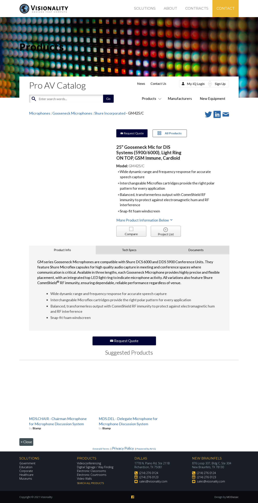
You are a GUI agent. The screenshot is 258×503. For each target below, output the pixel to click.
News (141, 83)
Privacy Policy (123, 448)
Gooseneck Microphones (72, 113)
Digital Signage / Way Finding (95, 467)
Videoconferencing (89, 463)
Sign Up (220, 84)
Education (25, 467)
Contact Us (158, 83)
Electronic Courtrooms (91, 475)
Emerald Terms (101, 448)
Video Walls (84, 478)
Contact (225, 8)
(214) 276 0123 (148, 477)
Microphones (39, 113)
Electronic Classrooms (91, 471)
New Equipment (212, 98)
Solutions (145, 8)
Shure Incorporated (109, 113)
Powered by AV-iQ (146, 448)
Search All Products (90, 483)
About (170, 8)
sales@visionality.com (153, 481)
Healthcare (26, 475)
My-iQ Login (196, 84)
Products (151, 98)
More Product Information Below (144, 220)
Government (27, 463)
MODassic (233, 497)
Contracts (196, 8)
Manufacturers (180, 98)
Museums (25, 478)
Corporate (26, 471)
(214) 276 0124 (148, 473)
